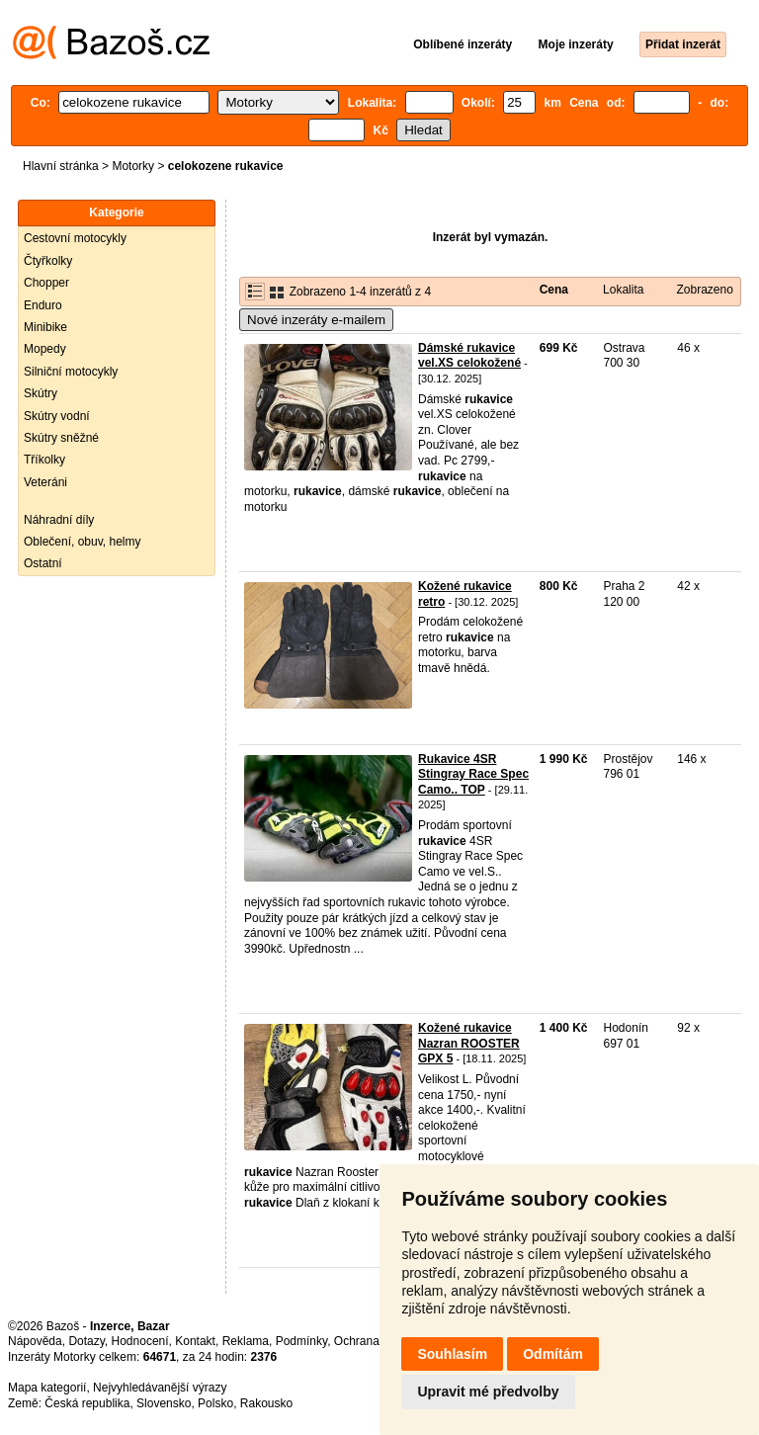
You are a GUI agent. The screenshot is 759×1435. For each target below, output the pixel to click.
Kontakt (195, 1341)
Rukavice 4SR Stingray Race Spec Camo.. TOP (473, 774)
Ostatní (43, 563)
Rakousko (266, 1403)
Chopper (46, 283)
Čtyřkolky (48, 261)
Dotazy (86, 1341)
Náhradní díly (59, 520)
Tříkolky (44, 459)
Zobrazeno (704, 289)
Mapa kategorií (47, 1387)
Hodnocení (140, 1341)
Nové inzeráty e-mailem (316, 319)
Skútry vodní (57, 416)
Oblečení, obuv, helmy (82, 542)
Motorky (133, 166)
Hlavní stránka (61, 166)
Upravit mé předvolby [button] (487, 1391)
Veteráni (45, 482)
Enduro (43, 305)
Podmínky (301, 1341)
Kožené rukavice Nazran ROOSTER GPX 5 (469, 1043)
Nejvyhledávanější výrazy (159, 1387)
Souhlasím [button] (452, 1354)
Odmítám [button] (553, 1354)
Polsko (215, 1403)
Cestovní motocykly (75, 238)
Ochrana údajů (373, 1341)
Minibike (45, 327)
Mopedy (45, 349)
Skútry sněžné (61, 438)
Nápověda (35, 1341)
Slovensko (163, 1403)
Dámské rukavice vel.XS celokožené (469, 356)
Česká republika (86, 1403)
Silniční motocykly (71, 372)
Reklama (245, 1341)
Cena (554, 289)
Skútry (40, 393)
